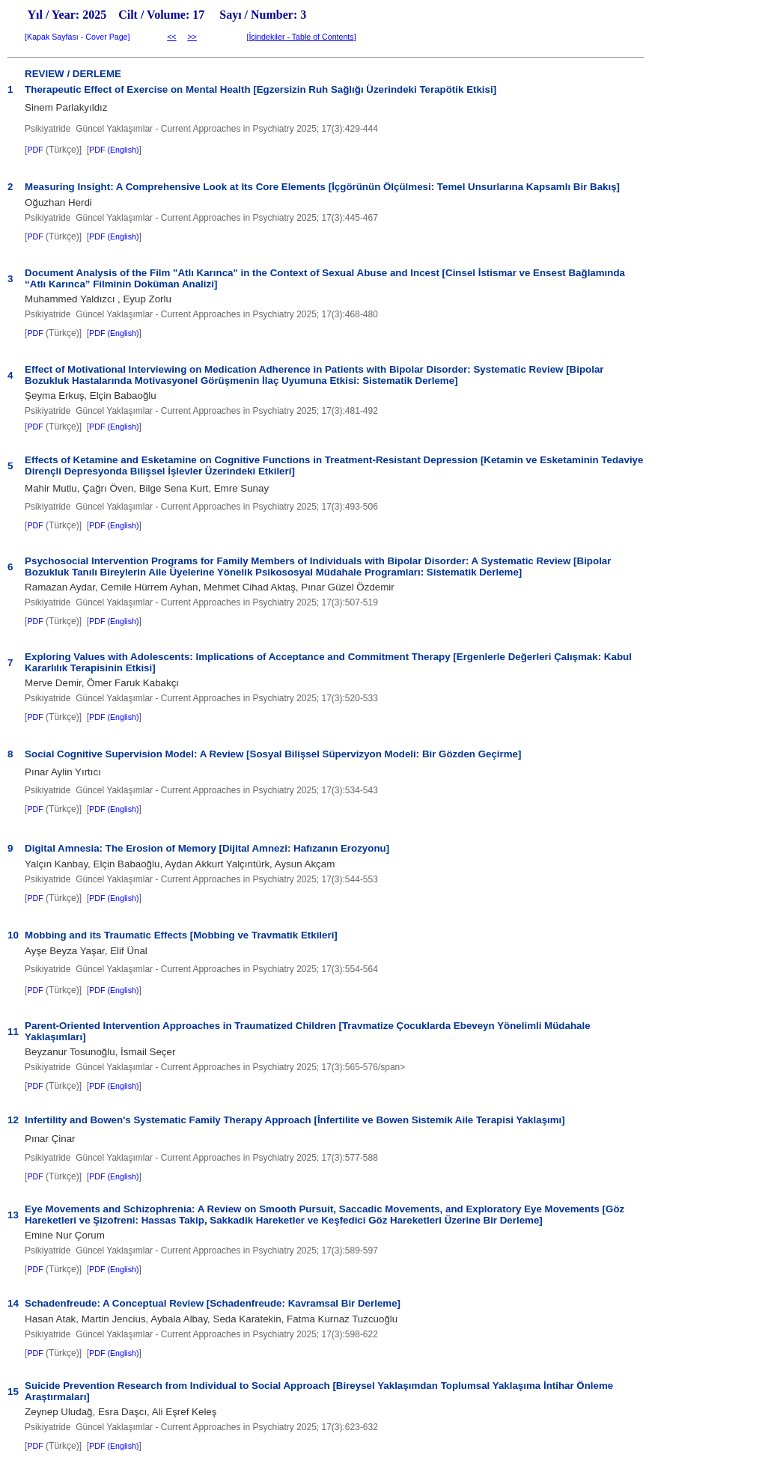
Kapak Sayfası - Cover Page (77, 36)
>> (191, 36)
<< (171, 36)
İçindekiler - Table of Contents (301, 36)
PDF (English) (113, 149)
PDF (35, 149)
